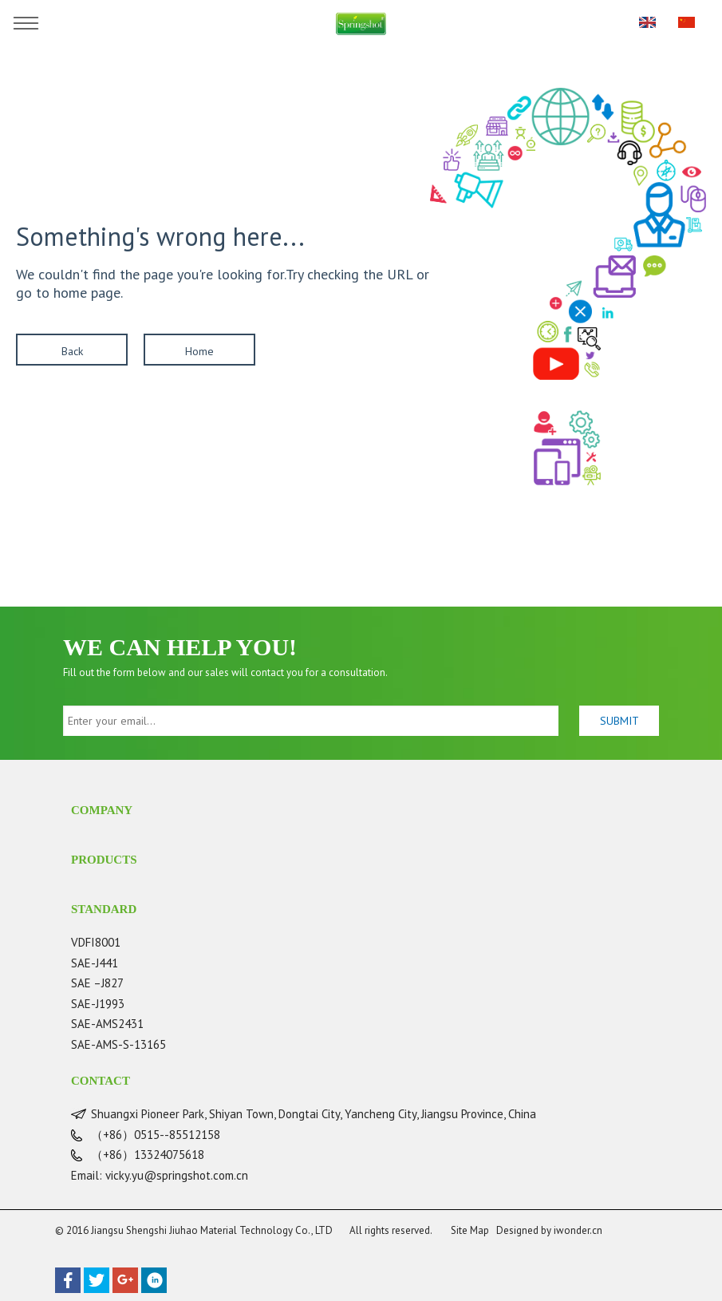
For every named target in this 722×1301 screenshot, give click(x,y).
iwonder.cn (578, 1230)
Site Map (470, 1230)
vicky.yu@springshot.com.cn (176, 1175)
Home (199, 351)
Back (72, 351)
